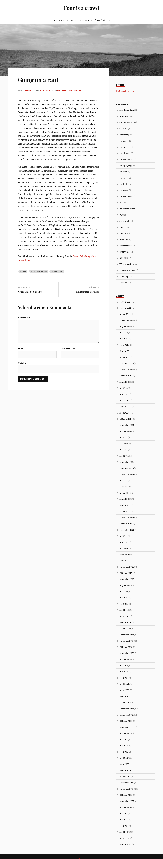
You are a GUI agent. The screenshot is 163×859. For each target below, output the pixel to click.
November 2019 (126, 320)
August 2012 (125, 499)
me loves (123, 171)
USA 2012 (124, 258)
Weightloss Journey (128, 264)
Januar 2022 (125, 314)
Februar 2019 (125, 351)
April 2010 (124, 610)
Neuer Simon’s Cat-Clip (30, 291)
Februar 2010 (125, 622)
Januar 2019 (125, 357)
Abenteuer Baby (126, 110)
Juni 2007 (123, 819)
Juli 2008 (123, 739)
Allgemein (123, 116)
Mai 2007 (123, 826)
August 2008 (125, 733)
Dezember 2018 (126, 363)
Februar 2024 (125, 301)
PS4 (121, 215)
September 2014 (126, 462)
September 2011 (126, 530)
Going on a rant (38, 79)
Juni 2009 (123, 671)
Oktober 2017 (125, 419)
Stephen (27, 90)
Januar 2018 (125, 412)
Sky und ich (75, 90)
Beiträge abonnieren (125, 90)
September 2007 (126, 801)
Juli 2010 (123, 591)
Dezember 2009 (126, 634)
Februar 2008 (125, 770)
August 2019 (125, 326)
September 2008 (126, 727)
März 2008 (124, 764)
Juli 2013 (123, 480)
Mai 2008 (123, 751)
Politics (122, 202)
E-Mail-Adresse (69, 348)
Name (21, 348)
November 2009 (126, 640)
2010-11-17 (44, 90)
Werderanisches (126, 270)
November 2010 (126, 567)
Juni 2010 (123, 597)
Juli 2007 (123, 813)
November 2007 (126, 789)
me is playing (125, 165)
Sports (122, 227)
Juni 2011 (123, 542)
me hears (123, 140)
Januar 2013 (125, 493)
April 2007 (124, 832)
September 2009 (126, 653)
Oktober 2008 (125, 721)
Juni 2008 (123, 745)
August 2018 (125, 382)
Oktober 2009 (125, 647)
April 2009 (124, 684)
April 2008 (124, 758)
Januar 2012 (125, 511)
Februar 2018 (125, 406)
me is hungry (125, 153)
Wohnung (123, 276)
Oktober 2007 (125, 795)
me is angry (124, 147)
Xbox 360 (123, 282)
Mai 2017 (123, 443)
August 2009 (125, 659)
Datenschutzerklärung (63, 20)
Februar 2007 (125, 844)
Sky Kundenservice (38, 271)
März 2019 (124, 345)
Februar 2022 (125, 308)
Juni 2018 (123, 394)
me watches (124, 196)
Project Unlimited (102, 20)
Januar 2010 (125, 628)
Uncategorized (126, 245)
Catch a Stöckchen (127, 122)
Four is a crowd (81, 8)
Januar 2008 (125, 776)
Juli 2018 (123, 388)
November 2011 (126, 517)
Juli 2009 (123, 665)
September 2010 (126, 579)
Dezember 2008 (126, 708)
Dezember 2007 (126, 782)
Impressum (83, 20)
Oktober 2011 (125, 523)
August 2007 (125, 807)
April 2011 (124, 554)
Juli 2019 (123, 332)
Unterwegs (124, 251)
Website (22, 363)
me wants (123, 190)
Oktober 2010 (125, 573)
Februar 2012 (125, 505)
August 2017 (125, 431)
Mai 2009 (123, 678)
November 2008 (126, 715)
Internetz (123, 134)
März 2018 (124, 400)
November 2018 (126, 369)
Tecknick (123, 239)
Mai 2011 (123, 548)
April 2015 (124, 456)
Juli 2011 (123, 536)
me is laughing (125, 159)
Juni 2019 (123, 338)
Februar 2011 (125, 560)
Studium (123, 233)
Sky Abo (23, 271)
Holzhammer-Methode (87, 291)
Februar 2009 (125, 696)
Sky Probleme (57, 271)
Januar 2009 (125, 702)
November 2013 (126, 474)
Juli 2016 (123, 449)
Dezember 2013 (126, 468)
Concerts (123, 128)
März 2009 (124, 690)
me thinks (62, 90)
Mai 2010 (123, 604)
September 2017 (126, 425)
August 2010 (125, 585)
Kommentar (25, 317)
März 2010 (124, 616)
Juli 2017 (123, 437)
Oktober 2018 (125, 375)
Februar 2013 (125, 486)
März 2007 (124, 838)
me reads (123, 178)
